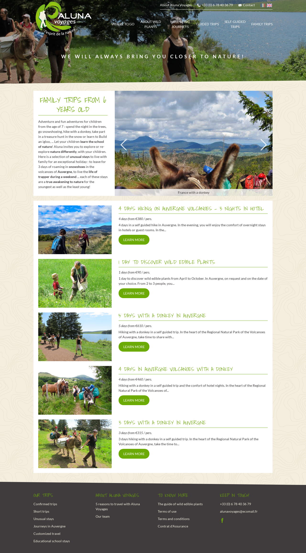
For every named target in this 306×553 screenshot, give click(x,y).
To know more (173, 495)
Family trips (262, 24)
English (270, 6)
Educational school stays (51, 541)
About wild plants (150, 24)
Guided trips (207, 24)
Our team (103, 516)
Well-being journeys (180, 24)
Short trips (41, 511)
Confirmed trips (45, 504)
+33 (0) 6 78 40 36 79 (217, 5)
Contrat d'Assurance (173, 526)
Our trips (43, 495)
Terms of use (167, 511)
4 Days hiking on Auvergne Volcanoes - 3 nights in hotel (191, 208)
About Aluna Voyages (176, 5)
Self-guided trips (235, 24)
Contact (249, 5)
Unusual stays (43, 519)
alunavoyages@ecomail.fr (239, 511)
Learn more (134, 240)
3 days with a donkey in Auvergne (162, 422)
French (263, 6)
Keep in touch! (234, 495)
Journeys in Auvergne (49, 526)
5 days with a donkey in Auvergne (162, 315)
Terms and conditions (174, 519)
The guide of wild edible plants (180, 504)
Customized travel (46, 534)
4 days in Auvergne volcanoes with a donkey (176, 369)
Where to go (123, 24)
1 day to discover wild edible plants (167, 262)
